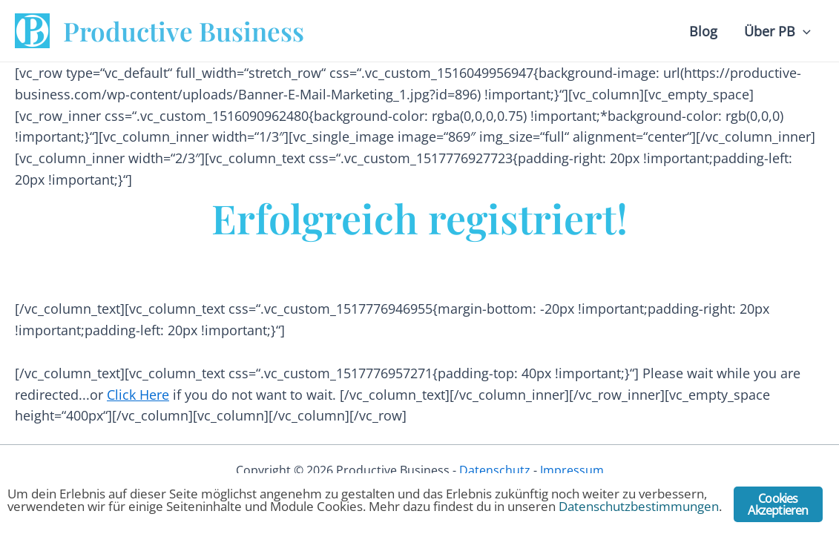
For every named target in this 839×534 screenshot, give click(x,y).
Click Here (138, 394)
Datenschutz (494, 470)
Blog (703, 31)
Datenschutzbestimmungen (639, 506)
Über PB (777, 31)
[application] (803, 31)
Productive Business (183, 30)
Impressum (572, 470)
